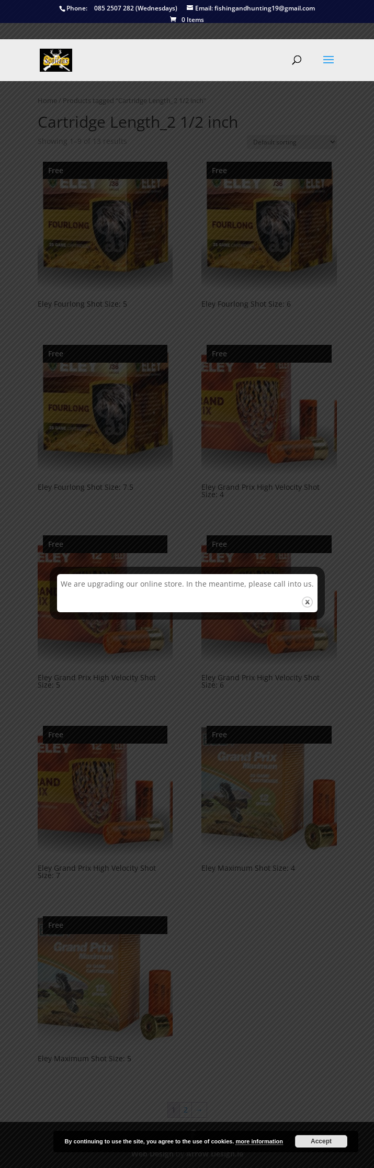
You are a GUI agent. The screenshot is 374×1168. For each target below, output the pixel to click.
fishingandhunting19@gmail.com (251, 9)
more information (258, 1141)
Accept (321, 1141)
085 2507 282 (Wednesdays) (118, 9)
